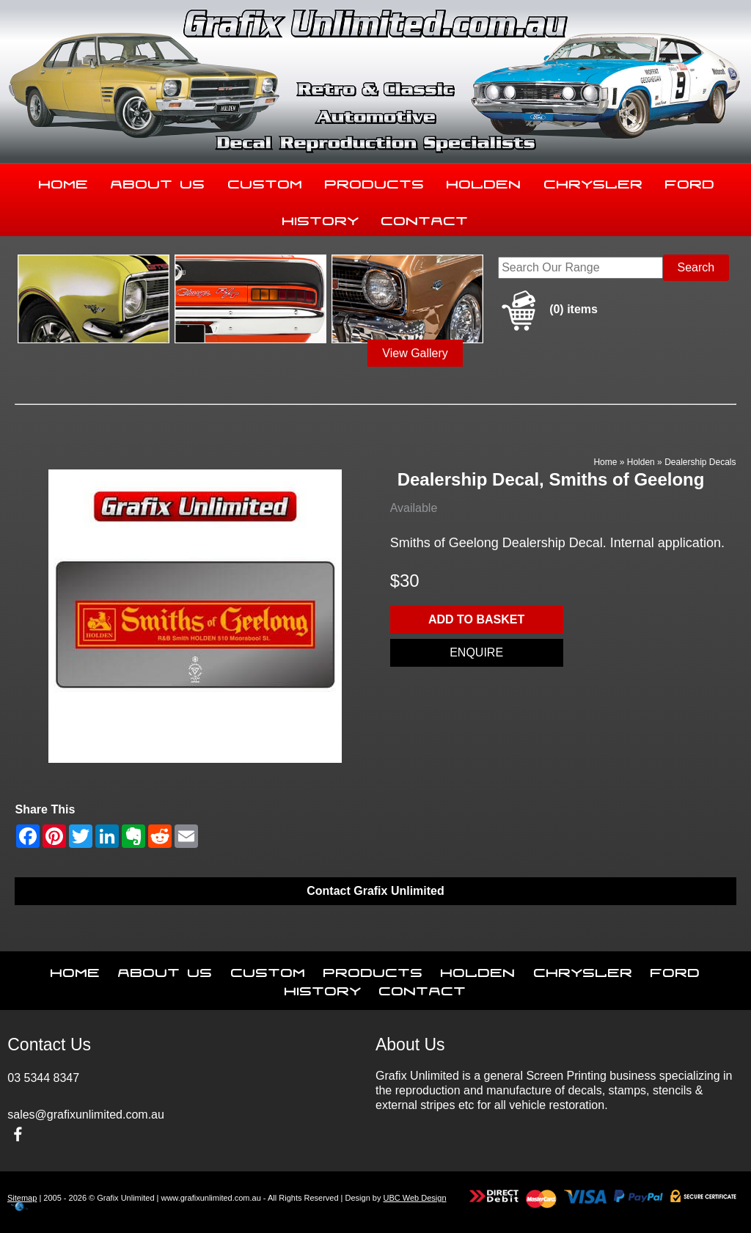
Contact (425, 217)
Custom (265, 181)
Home (64, 181)
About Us (158, 181)
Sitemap (22, 1197)
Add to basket (476, 619)
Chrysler (593, 181)
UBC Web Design (415, 1197)
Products (375, 181)
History (320, 217)
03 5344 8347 (43, 1078)
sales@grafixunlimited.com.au (85, 1114)
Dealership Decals (700, 462)
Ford (690, 181)
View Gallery (415, 353)
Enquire (476, 652)
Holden (484, 181)
